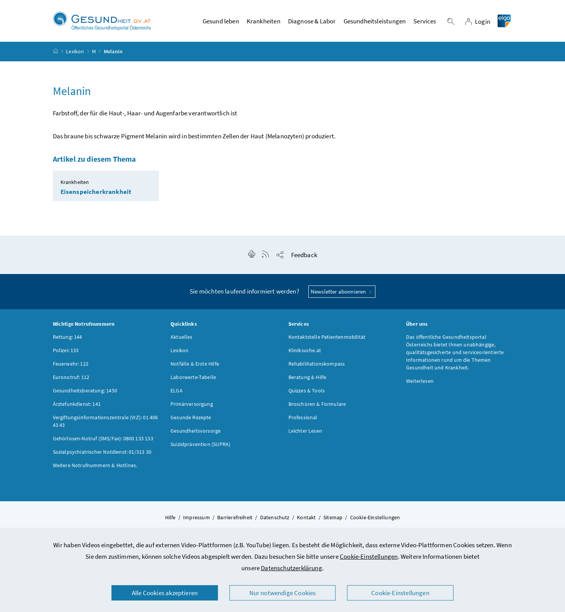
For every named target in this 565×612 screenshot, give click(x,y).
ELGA (176, 390)
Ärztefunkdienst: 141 (77, 403)
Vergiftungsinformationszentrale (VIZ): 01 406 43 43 (105, 421)
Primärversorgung (191, 403)
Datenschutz (275, 517)
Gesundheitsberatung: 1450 (85, 390)
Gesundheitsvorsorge (195, 430)
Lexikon (75, 51)
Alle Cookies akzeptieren (165, 593)
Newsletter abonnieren (342, 291)
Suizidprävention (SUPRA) (200, 444)
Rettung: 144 (67, 336)
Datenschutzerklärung (291, 568)
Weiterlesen (420, 380)
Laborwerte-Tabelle (193, 377)
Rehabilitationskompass (316, 363)
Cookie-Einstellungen (369, 556)
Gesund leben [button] (221, 21)
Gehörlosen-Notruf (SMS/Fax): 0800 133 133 (103, 438)
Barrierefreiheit (234, 517)
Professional (303, 417)
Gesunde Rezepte (190, 417)
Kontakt (306, 517)
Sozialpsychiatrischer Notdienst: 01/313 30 (102, 451)
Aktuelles (181, 336)
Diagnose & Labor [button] (312, 21)
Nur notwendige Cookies (282, 593)
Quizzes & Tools (306, 390)
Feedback (304, 255)
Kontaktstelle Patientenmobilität (327, 336)
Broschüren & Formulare (317, 403)
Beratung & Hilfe (307, 377)
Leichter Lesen (305, 430)
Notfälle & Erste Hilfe (194, 363)
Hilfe (170, 517)
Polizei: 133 (66, 350)
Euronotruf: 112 (71, 377)
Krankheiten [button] (263, 21)
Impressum (196, 517)
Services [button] (424, 21)
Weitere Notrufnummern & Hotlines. (95, 465)
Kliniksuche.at (304, 350)
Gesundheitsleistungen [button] (375, 21)
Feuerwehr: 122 (70, 363)
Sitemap (332, 517)
